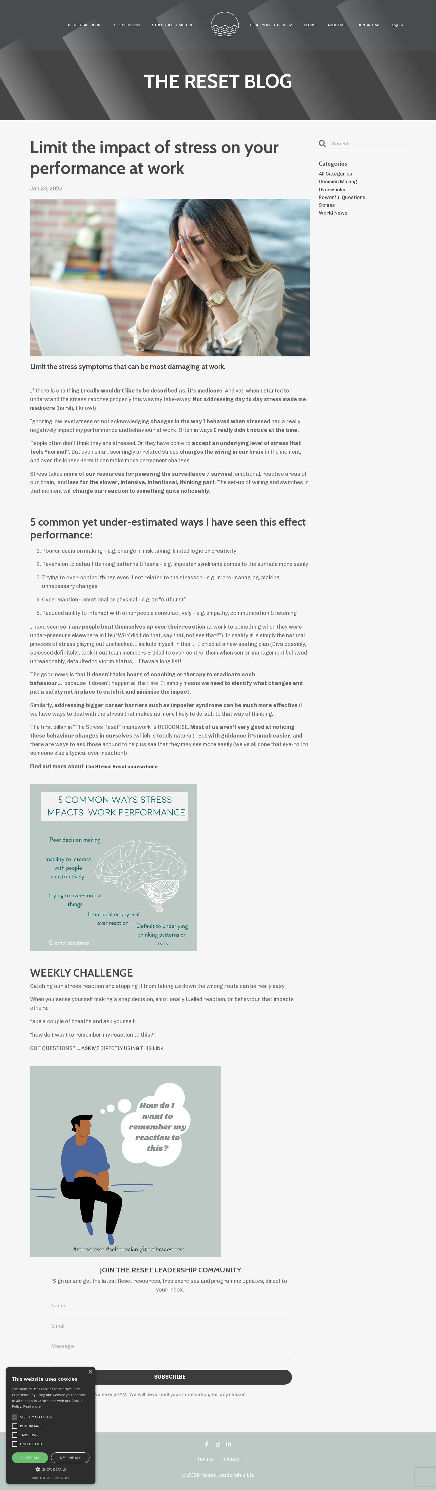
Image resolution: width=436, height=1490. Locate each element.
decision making (340, 183)
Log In (397, 25)
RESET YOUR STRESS (271, 25)
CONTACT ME (369, 25)
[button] (50, 1469)
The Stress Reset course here (125, 766)
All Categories (337, 174)
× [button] (90, 1372)
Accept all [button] (30, 1457)
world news (334, 217)
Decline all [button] (70, 1457)
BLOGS (310, 25)
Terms (205, 1460)
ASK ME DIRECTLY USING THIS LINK (128, 1048)
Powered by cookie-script (51, 1478)
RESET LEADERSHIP (85, 25)
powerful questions (344, 200)
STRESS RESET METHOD (173, 25)
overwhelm (333, 192)
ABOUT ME (337, 25)
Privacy (230, 1460)
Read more (32, 1406)
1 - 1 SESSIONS (127, 25)
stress (327, 209)
